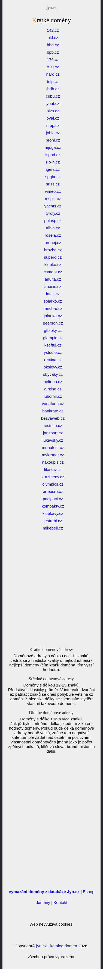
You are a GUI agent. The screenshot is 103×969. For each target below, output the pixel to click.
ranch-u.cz (52, 308)
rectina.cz (53, 359)
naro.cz (52, 74)
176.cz (53, 59)
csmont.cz (53, 271)
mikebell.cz (53, 528)
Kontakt (60, 902)
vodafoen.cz (53, 403)
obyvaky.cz (53, 374)
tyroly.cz (53, 213)
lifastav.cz (53, 469)
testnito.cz (53, 425)
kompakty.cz (53, 506)
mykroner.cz (53, 455)
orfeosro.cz (53, 491)
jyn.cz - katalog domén (56, 946)
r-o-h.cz (53, 162)
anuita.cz (53, 279)
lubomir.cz (53, 396)
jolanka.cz (53, 315)
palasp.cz (52, 220)
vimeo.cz (53, 191)
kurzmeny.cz (52, 476)
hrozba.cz (53, 250)
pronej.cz (53, 242)
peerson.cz (53, 323)
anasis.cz (53, 286)
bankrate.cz (52, 411)
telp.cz (53, 81)
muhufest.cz (53, 447)
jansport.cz (53, 433)
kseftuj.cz (53, 345)
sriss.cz (53, 184)
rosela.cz (53, 235)
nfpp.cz (52, 125)
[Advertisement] (52, 594)
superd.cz (53, 257)
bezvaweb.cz (53, 418)
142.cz (53, 30)
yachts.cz (53, 206)
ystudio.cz (53, 352)
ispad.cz (52, 154)
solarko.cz (53, 301)
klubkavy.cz (53, 513)
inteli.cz (53, 293)
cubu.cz (53, 96)
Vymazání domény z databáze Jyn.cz (43, 891)
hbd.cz (53, 45)
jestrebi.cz (53, 520)
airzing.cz (52, 389)
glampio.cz (53, 337)
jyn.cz (51, 7)
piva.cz (53, 110)
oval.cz (53, 118)
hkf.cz (52, 37)
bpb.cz (53, 52)
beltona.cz (53, 381)
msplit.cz (53, 198)
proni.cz (53, 140)
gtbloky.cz (53, 330)
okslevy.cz (53, 367)
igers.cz (53, 169)
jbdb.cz (52, 88)
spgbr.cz (52, 176)
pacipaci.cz (53, 498)
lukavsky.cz (53, 440)
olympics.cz (52, 484)
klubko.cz (53, 264)
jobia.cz (53, 132)
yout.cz (52, 103)
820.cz (53, 67)
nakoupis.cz (52, 462)
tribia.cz (53, 228)
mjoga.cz (53, 147)
